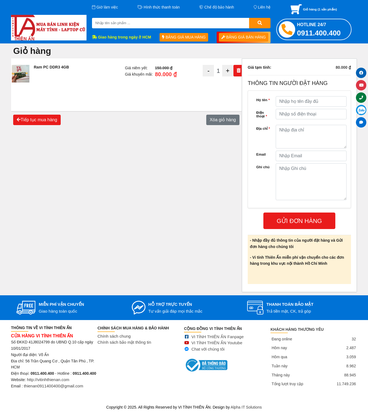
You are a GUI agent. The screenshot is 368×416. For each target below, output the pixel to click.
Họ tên (263, 100)
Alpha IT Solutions (246, 407)
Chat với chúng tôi (208, 356)
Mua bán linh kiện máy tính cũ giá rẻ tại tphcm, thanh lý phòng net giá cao (63, 400)
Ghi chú (262, 167)
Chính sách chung (114, 341)
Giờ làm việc (105, 7)
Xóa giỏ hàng (223, 119)
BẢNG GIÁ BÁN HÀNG (243, 37)
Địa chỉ (263, 128)
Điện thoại (261, 114)
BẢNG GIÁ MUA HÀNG (184, 37)
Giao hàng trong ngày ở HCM (121, 37)
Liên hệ (262, 7)
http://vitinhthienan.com (48, 383)
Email (261, 154)
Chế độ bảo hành (216, 7)
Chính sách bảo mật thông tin (124, 347)
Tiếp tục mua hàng (37, 119)
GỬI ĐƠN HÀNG (299, 220)
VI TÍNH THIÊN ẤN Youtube (216, 350)
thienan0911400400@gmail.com (53, 389)
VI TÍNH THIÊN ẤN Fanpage (217, 343)
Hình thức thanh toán (159, 7)
